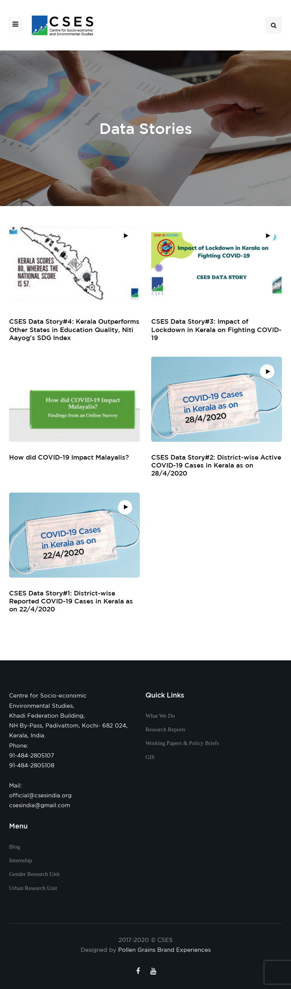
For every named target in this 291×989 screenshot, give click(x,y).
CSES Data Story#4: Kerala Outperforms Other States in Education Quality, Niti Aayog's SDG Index (74, 329)
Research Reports (165, 729)
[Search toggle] (273, 25)
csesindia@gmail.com (39, 805)
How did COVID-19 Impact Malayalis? (69, 461)
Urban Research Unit (33, 888)
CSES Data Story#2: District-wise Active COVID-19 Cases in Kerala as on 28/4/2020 (216, 469)
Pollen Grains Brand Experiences (164, 949)
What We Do (160, 716)
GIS (150, 757)
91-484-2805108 (31, 765)
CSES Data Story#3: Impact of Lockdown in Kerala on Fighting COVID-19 (216, 329)
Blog (14, 847)
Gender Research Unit (34, 874)
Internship (20, 860)
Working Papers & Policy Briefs (182, 743)
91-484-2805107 (31, 755)
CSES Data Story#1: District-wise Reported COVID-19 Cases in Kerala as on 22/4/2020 (71, 604)
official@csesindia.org (40, 795)
